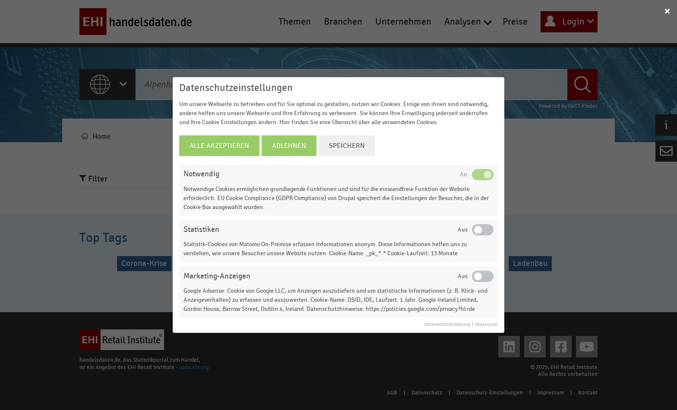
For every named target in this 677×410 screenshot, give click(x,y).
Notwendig (201, 173)
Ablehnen (289, 146)
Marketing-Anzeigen (216, 276)
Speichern (347, 146)
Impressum (486, 324)
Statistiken (201, 229)
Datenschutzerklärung (447, 324)
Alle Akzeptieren (219, 146)
